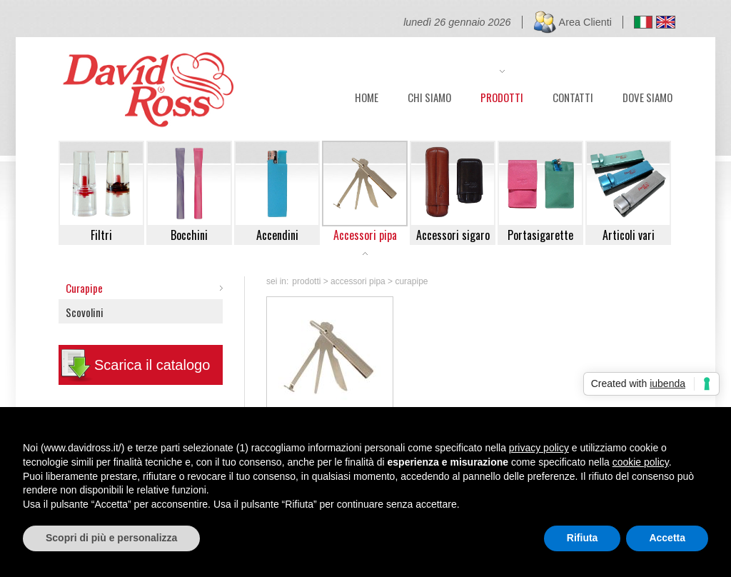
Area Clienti (585, 22)
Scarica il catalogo (152, 365)
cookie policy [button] (640, 462)
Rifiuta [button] (582, 537)
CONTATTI (573, 95)
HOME (366, 95)
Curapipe (84, 288)
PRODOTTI (501, 95)
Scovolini (85, 312)
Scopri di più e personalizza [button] (111, 537)
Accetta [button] (667, 537)
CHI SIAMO (429, 95)
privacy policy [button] (539, 447)
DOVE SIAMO (647, 95)
